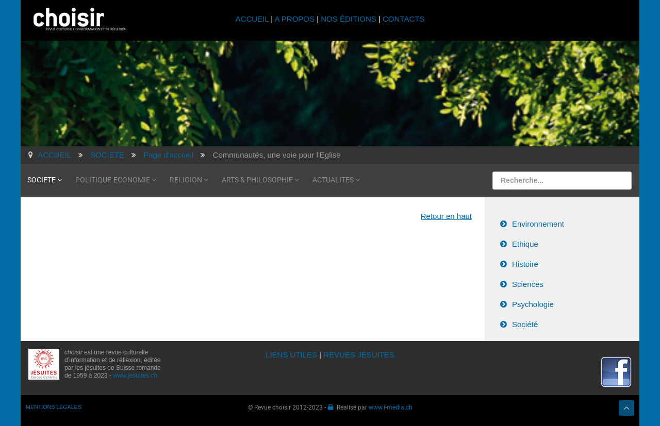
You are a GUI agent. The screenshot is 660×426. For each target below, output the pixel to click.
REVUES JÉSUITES (358, 354)
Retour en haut (446, 216)
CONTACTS (403, 18)
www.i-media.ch (390, 407)
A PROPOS (294, 18)
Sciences (527, 284)
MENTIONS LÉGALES (53, 407)
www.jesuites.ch (135, 375)
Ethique (525, 244)
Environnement (538, 223)
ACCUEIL (253, 18)
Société (525, 324)
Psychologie (533, 304)
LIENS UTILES (291, 354)
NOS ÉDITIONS (348, 18)
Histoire (525, 264)
